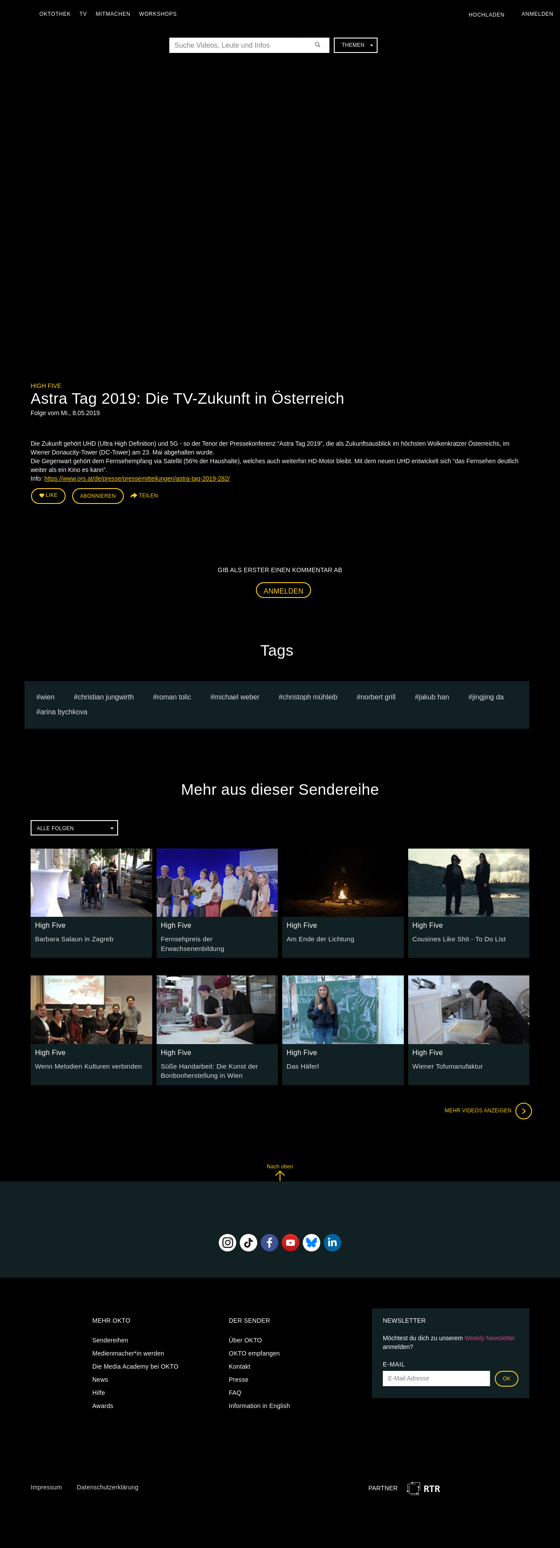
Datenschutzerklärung (107, 1478)
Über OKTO (245, 1331)
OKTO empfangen (254, 1344)
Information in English (259, 1397)
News (100, 1370)
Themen (357, 45)
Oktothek (57, 14)
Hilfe (98, 1383)
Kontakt (239, 1357)
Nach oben (280, 1164)
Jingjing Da (488, 695)
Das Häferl (302, 1058)
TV (85, 14)
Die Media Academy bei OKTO (135, 1357)
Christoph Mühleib (310, 695)
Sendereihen (110, 1331)
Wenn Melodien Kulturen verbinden (84, 1058)
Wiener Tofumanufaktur (445, 1058)
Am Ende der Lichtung (318, 936)
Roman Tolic (174, 695)
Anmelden (284, 589)
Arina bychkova (64, 710)
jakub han (434, 695)
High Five (46, 385)
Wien (47, 695)
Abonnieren (98, 495)
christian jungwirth (106, 695)
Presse (238, 1370)
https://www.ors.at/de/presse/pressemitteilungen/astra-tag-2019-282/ (137, 478)
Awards (102, 1397)
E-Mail (394, 1355)
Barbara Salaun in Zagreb (71, 936)
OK (507, 1370)
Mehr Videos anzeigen (485, 1102)
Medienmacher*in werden (128, 1344)
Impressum (46, 1478)
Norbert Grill (378, 695)
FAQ (235, 1383)
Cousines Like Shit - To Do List (456, 936)
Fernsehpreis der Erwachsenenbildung (215, 936)
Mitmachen (115, 14)
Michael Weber (236, 695)
